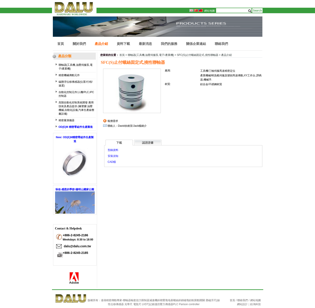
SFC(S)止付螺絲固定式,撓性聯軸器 (197, 55)
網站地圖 (209, 10)
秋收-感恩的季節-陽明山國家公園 (75, 189)
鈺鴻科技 (255, 304)
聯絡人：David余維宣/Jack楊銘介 (127, 125)
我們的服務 (169, 44)
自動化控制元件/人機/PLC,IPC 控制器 (76, 94)
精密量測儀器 (66, 120)
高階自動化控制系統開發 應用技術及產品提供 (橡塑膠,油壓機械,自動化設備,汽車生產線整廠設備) (76, 108)
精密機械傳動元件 (69, 75)
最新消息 (145, 44)
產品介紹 (101, 44)
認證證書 (148, 142)
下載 (119, 142)
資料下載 (123, 44)
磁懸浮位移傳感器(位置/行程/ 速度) (76, 83)
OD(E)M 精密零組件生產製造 (76, 126)
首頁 (60, 44)
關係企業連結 (196, 44)
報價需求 (112, 121)
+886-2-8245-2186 (75, 235)
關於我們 (79, 44)
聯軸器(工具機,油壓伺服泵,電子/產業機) (76, 66)
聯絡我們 (221, 44)
